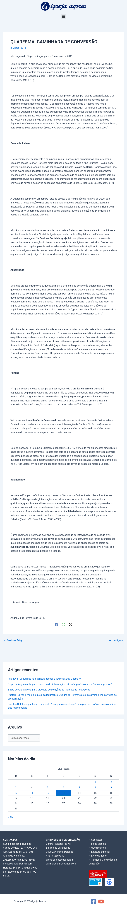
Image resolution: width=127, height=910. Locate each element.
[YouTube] (101, 901)
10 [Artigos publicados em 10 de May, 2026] (15, 793)
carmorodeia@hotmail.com (61, 863)
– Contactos (95, 839)
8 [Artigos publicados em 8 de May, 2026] (95, 787)
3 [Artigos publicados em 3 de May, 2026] (16, 787)
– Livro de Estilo (98, 855)
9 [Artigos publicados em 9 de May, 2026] (111, 787)
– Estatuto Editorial (99, 851)
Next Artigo (116, 640)
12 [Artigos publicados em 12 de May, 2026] (47, 793)
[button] (63, 16)
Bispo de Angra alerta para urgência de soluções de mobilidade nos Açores (49, 689)
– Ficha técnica (97, 843)
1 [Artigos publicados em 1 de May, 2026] (95, 782)
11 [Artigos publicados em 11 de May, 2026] (31, 793)
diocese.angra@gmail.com (17, 863)
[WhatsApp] (63, 624)
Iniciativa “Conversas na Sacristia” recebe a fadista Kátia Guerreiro (44, 678)
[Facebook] (56, 624)
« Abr (11, 817)
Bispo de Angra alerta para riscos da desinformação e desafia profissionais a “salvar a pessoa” (60, 684)
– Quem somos (97, 847)
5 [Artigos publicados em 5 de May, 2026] (47, 787)
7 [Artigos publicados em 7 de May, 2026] (79, 787)
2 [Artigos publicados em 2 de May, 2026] (111, 782)
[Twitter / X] (70, 624)
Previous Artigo (13, 640)
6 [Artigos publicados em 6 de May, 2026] (63, 787)
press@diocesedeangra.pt (60, 859)
